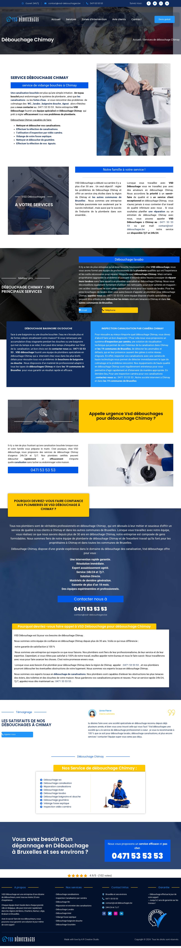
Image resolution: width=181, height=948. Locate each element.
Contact (136, 19)
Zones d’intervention (94, 19)
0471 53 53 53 (115, 295)
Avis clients (119, 19)
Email (83, 310)
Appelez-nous (10, 737)
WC (29, 103)
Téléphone (109, 310)
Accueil (55, 19)
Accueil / (137, 39)
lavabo (37, 103)
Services (71, 19)
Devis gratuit (164, 19)
